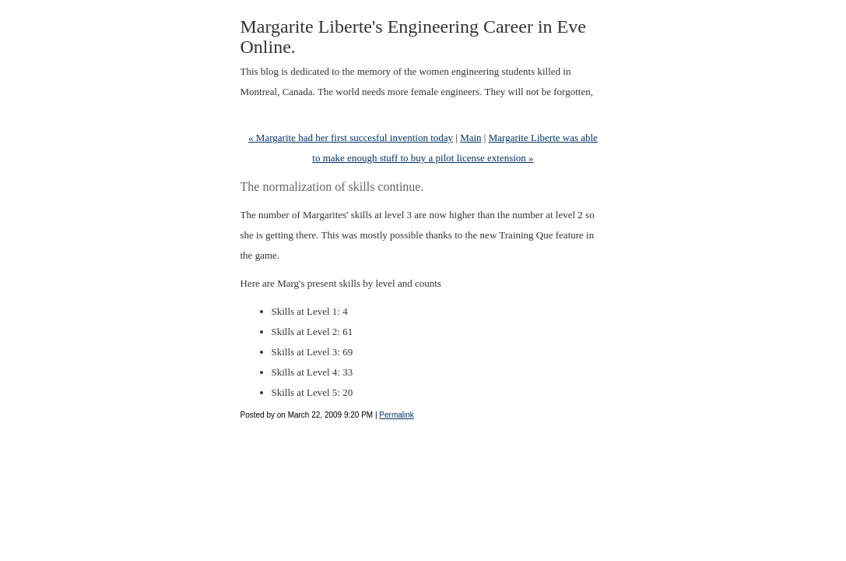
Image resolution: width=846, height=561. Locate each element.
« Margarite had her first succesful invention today (350, 137)
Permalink (396, 415)
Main (470, 137)
